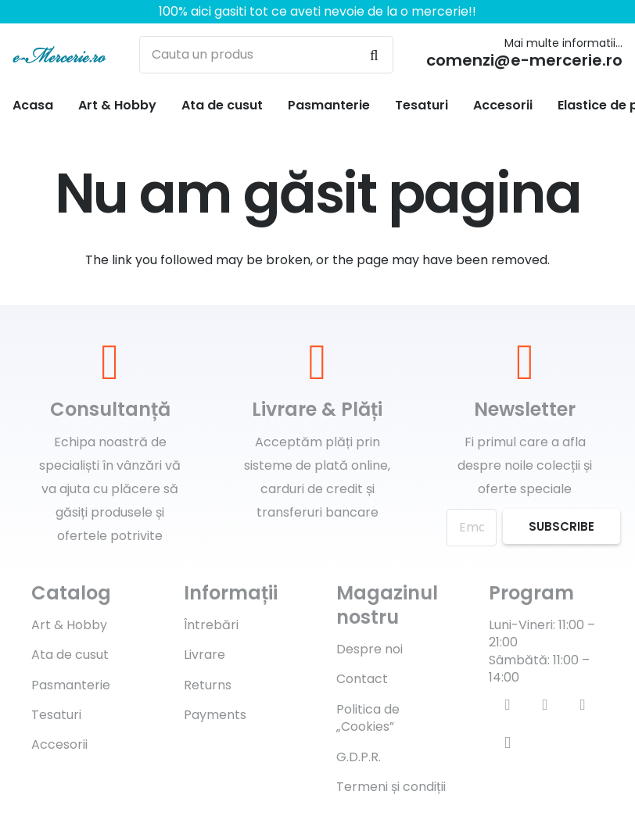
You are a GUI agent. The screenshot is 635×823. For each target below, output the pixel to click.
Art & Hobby (69, 625)
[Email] (472, 527)
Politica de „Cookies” (368, 717)
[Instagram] (507, 742)
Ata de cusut (70, 655)
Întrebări (211, 625)
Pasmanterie (70, 685)
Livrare (204, 655)
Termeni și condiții (391, 787)
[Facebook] (507, 705)
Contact (362, 679)
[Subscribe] (561, 526)
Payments (215, 715)
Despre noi (369, 649)
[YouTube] (582, 705)
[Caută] (374, 55)
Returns (207, 685)
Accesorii (59, 744)
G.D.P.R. (358, 757)
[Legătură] (59, 54)
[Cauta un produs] (266, 54)
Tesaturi (56, 715)
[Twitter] (545, 705)
